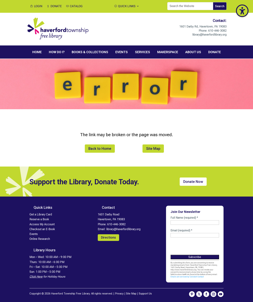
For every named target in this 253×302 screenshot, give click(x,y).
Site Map (153, 148)
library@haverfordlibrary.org (209, 34)
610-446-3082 (217, 30)
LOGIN (36, 6)
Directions (108, 237)
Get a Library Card (40, 214)
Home (37, 52)
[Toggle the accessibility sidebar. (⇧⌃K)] (242, 10)
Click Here (36, 276)
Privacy (119, 293)
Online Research (39, 238)
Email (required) (181, 230)
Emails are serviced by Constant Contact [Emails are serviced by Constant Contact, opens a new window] (187, 276)
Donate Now (193, 181)
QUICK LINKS (124, 6)
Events (121, 52)
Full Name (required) (184, 217)
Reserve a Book (39, 219)
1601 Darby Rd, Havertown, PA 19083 (203, 26)
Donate (214, 52)
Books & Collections (90, 52)
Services (142, 52)
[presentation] (198, 247)
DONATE (54, 6)
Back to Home (99, 148)
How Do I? (57, 52)
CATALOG (74, 6)
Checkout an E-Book (42, 228)
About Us (193, 52)
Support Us (145, 293)
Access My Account (42, 224)
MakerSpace (167, 52)
